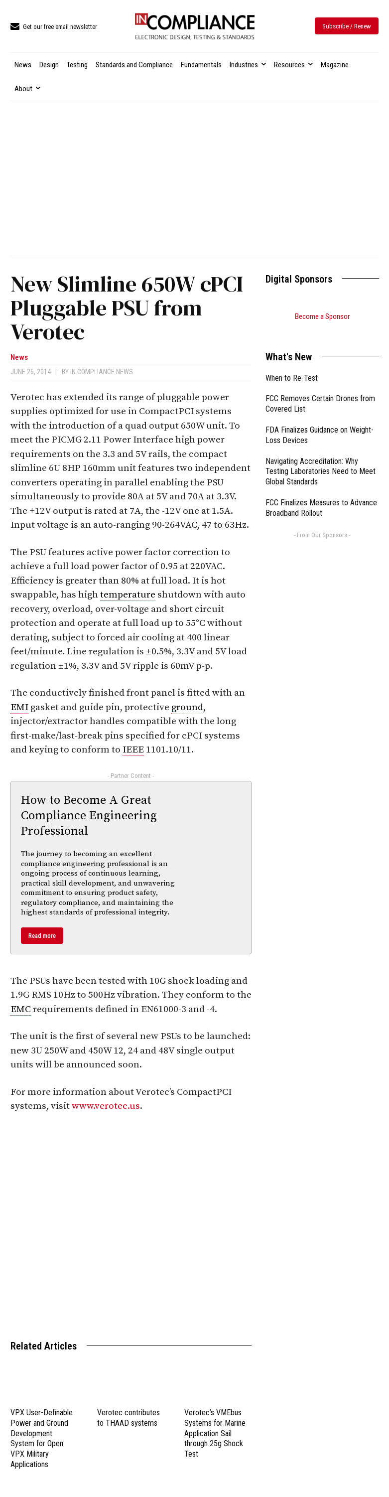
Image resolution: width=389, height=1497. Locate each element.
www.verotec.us (106, 1106)
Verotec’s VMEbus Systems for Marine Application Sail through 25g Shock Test (215, 1433)
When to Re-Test (291, 365)
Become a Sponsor (322, 316)
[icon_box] (53, 27)
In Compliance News (101, 372)
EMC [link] (20, 1009)
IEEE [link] (133, 749)
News (19, 357)
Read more (42, 935)
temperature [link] (127, 594)
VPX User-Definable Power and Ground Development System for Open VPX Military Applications (41, 1438)
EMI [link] (19, 707)
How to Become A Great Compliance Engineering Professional (89, 816)
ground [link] (187, 707)
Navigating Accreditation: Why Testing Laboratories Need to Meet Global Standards (320, 459)
